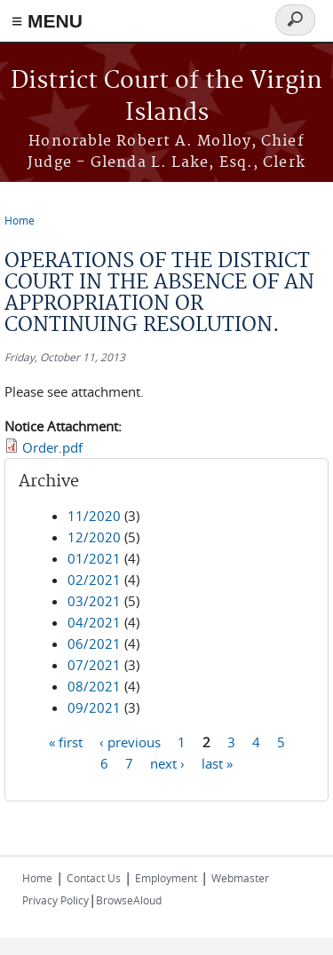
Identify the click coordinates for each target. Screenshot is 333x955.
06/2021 (94, 643)
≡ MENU (47, 21)
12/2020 (94, 537)
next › (167, 763)
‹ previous (130, 742)
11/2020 (94, 516)
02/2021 (94, 579)
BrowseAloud (129, 900)
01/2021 (94, 558)
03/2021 (94, 601)
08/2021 (94, 686)
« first (66, 742)
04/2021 (94, 622)
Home (19, 220)
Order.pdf (52, 447)
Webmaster (240, 878)
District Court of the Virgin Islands (166, 97)
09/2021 (94, 707)
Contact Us (94, 878)
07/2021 (94, 665)
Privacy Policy (55, 900)
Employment (166, 878)
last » (217, 763)
